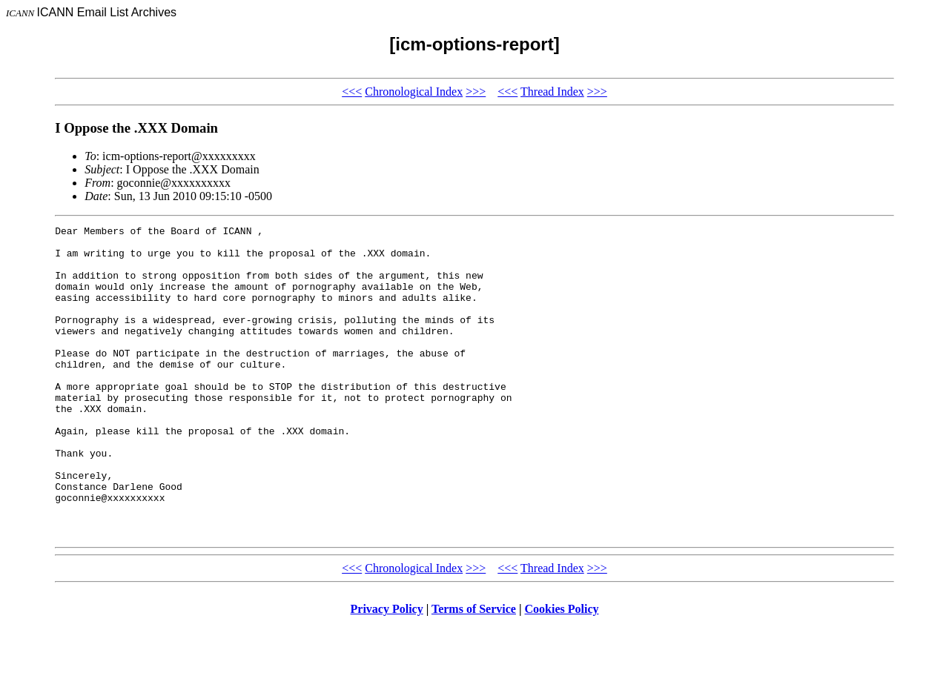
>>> (476, 91)
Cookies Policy (562, 671)
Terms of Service (473, 671)
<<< (352, 91)
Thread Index (552, 91)
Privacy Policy (387, 671)
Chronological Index (414, 91)
